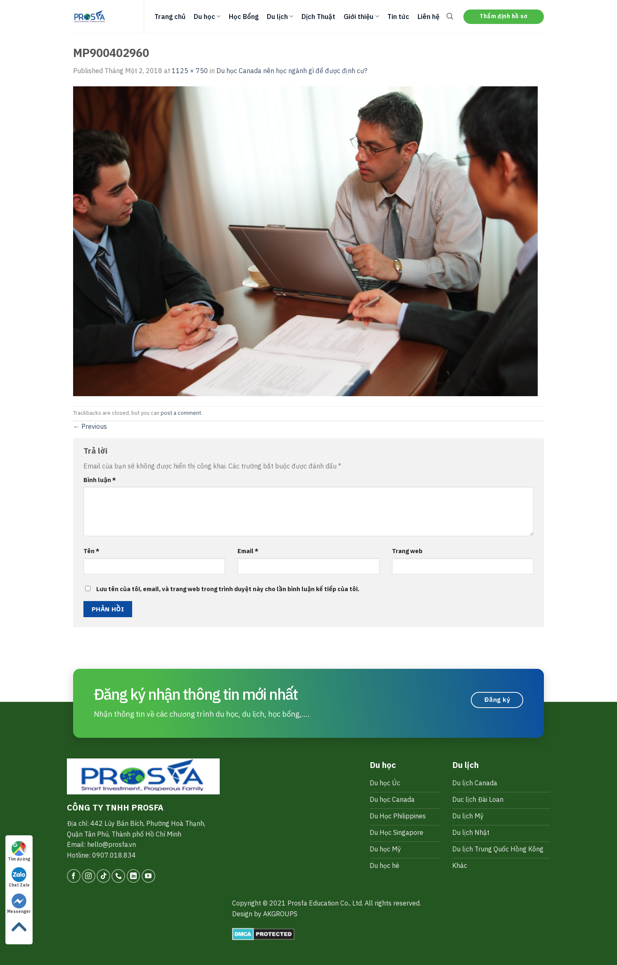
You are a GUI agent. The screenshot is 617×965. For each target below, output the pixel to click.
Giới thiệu (361, 16)
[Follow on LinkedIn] (133, 876)
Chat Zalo (19, 877)
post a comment (181, 412)
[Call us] (118, 876)
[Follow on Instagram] (88, 876)
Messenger (19, 904)
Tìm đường (19, 851)
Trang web (407, 551)
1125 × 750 (190, 71)
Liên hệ (428, 16)
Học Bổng (244, 16)
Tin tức (398, 16)
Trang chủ (169, 16)
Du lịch (280, 16)
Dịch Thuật (318, 16)
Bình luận (99, 480)
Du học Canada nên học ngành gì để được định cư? (291, 71)
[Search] (449, 16)
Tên (91, 551)
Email (248, 551)
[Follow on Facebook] (74, 876)
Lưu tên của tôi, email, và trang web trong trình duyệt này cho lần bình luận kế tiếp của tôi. (227, 589)
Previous (90, 426)
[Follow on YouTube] (148, 876)
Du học (207, 16)
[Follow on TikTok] (103, 876)
